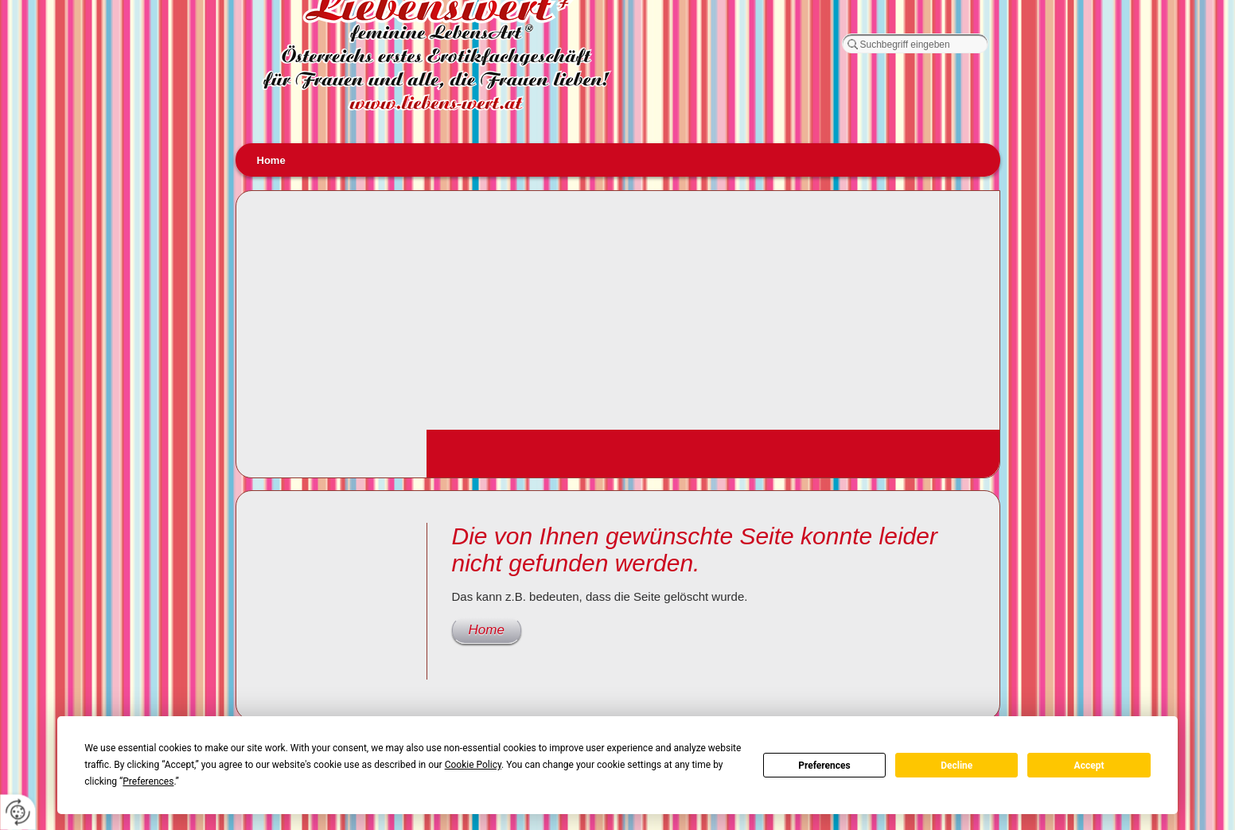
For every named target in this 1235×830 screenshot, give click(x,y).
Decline (956, 765)
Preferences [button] (148, 781)
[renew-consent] (18, 812)
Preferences (824, 765)
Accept (1089, 765)
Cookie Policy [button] (473, 764)
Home (271, 160)
